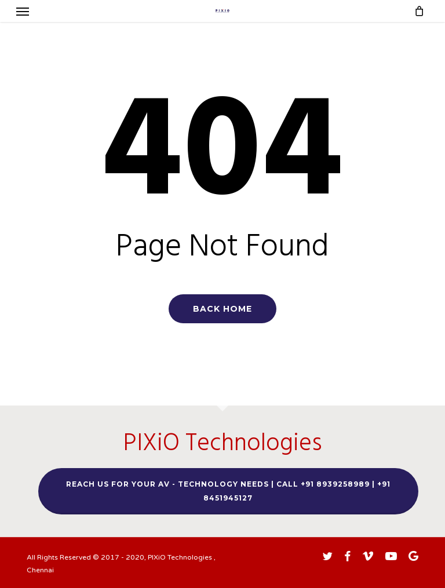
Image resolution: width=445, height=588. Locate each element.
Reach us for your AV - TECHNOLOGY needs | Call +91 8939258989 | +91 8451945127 (228, 491)
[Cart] (416, 11)
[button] (22, 11)
